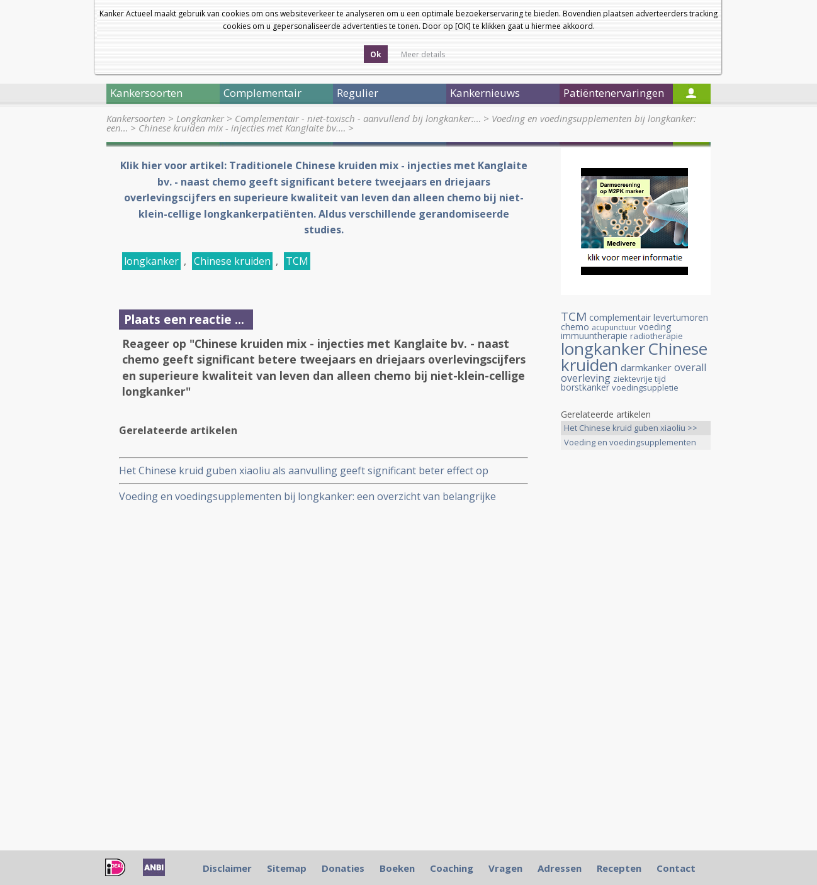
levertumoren (680, 317)
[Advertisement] (636, 657)
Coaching (451, 868)
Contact (676, 868)
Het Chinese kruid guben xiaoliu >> (630, 427)
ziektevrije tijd (639, 378)
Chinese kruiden (232, 261)
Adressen (560, 868)
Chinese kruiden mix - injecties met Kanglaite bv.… (242, 127)
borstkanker (585, 387)
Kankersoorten (136, 118)
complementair (620, 317)
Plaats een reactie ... (184, 319)
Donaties (343, 868)
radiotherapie (656, 336)
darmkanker (646, 367)
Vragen (505, 868)
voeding (655, 327)
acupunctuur (614, 327)
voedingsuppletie (645, 387)
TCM (297, 261)
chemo (575, 327)
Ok (375, 54)
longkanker (151, 261)
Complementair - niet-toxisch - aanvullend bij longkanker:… (358, 118)
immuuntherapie (594, 336)
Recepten (619, 868)
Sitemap (287, 868)
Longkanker (200, 118)
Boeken (397, 868)
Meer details (423, 54)
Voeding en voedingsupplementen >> (630, 443)
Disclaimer (227, 868)
